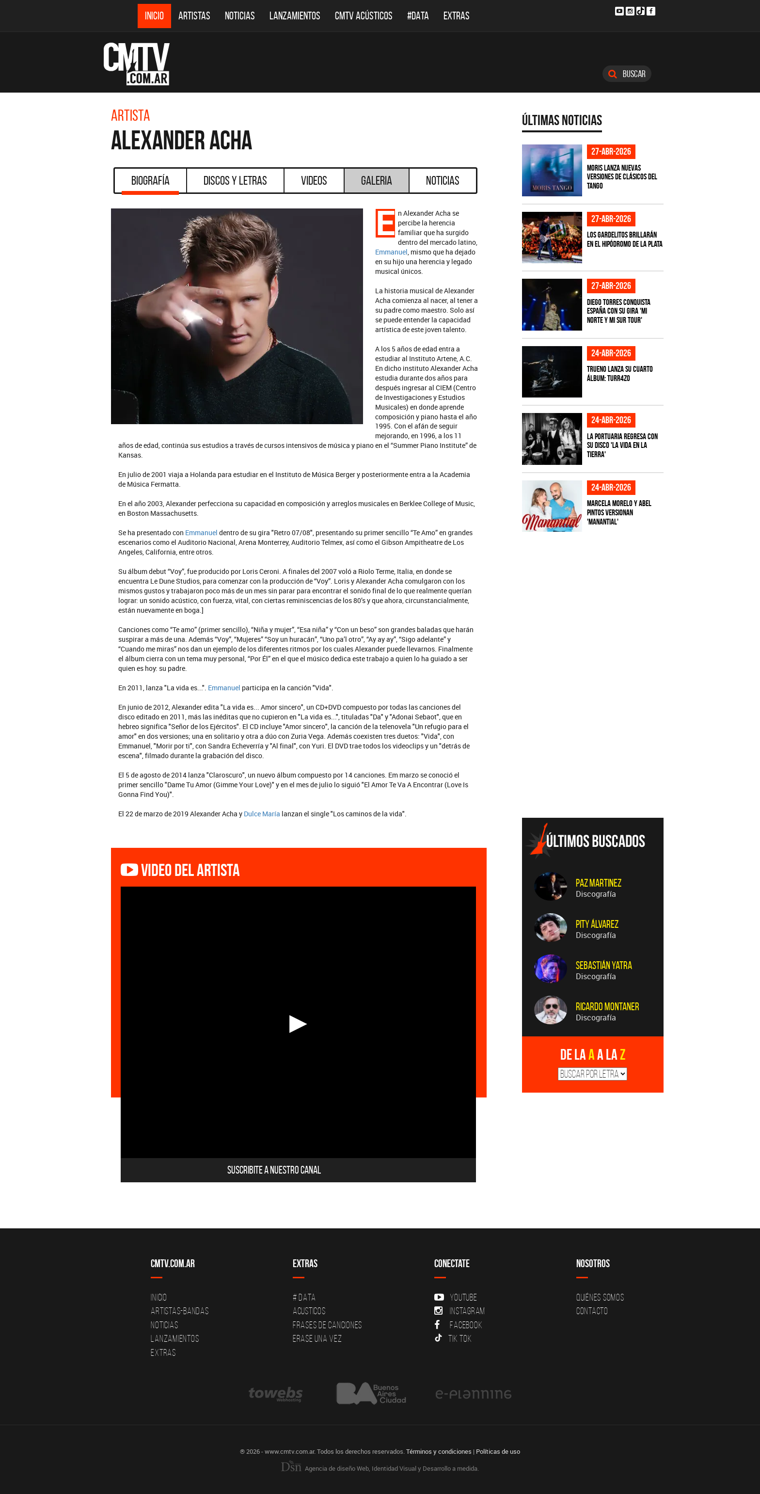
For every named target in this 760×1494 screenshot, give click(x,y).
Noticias (240, 16)
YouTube (455, 1297)
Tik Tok (453, 1338)
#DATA (418, 16)
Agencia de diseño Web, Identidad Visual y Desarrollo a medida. (380, 1468)
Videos (314, 180)
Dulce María (262, 813)
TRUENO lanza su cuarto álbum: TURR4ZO (620, 373)
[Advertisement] (594, 742)
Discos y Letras (235, 180)
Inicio (154, 16)
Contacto (592, 1310)
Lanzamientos (294, 16)
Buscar (627, 73)
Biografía (150, 184)
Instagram (459, 1310)
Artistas (194, 16)
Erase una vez (317, 1338)
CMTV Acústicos (364, 16)
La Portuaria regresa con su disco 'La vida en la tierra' (622, 445)
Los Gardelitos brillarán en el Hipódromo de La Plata (625, 239)
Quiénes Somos (600, 1297)
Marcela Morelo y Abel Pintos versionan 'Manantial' (619, 512)
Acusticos (309, 1310)
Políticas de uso (498, 1451)
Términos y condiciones (439, 1451)
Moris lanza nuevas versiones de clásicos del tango (622, 176)
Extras (456, 16)
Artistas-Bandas (179, 1310)
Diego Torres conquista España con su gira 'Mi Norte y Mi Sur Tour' (618, 311)
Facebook (458, 1324)
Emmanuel (391, 251)
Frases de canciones (327, 1324)
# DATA (304, 1297)
